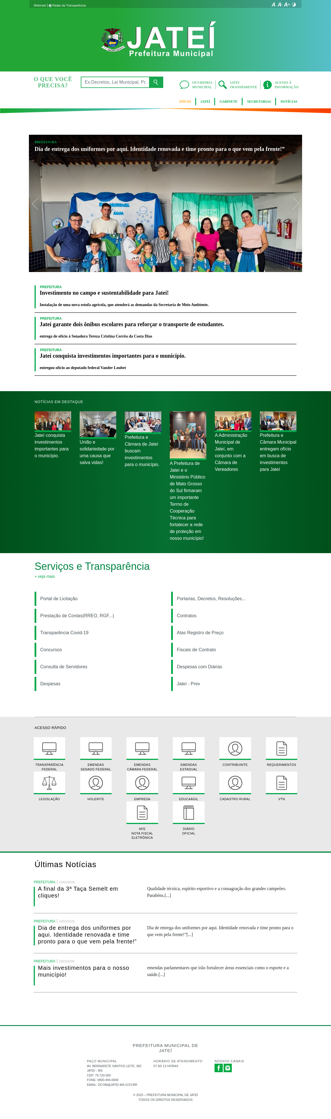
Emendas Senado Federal (96, 754)
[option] (165, 203)
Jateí (205, 102)
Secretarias (259, 102)
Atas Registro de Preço (200, 632)
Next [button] (295, 203)
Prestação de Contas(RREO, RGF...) (77, 615)
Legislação (49, 786)
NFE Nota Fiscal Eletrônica (142, 820)
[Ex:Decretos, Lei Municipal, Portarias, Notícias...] (115, 82)
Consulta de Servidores (63, 666)
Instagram (228, 1068)
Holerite (96, 786)
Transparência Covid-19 (64, 632)
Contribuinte (235, 751)
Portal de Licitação (59, 598)
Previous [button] (36, 203)
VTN (281, 786)
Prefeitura (46, 142)
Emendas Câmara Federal (142, 754)
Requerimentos (281, 751)
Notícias (289, 102)
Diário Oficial (188, 818)
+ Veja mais (45, 576)
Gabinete (228, 102)
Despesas (50, 683)
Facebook (219, 1068)
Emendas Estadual (188, 754)
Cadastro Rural (235, 786)
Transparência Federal (49, 754)
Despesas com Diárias (199, 666)
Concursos (51, 649)
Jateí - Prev (188, 683)
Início (185, 102)
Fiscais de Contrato (196, 649)
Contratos (186, 615)
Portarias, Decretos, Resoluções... (211, 598)
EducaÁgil (188, 786)
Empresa (142, 786)
